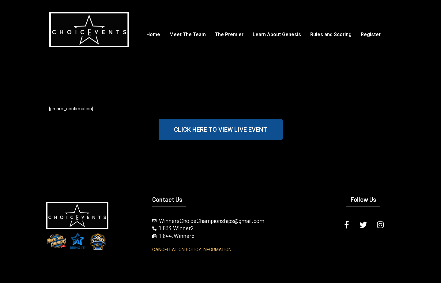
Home (153, 34)
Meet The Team (187, 34)
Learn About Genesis (277, 34)
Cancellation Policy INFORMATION (192, 249)
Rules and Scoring (331, 34)
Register (371, 34)
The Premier (229, 34)
